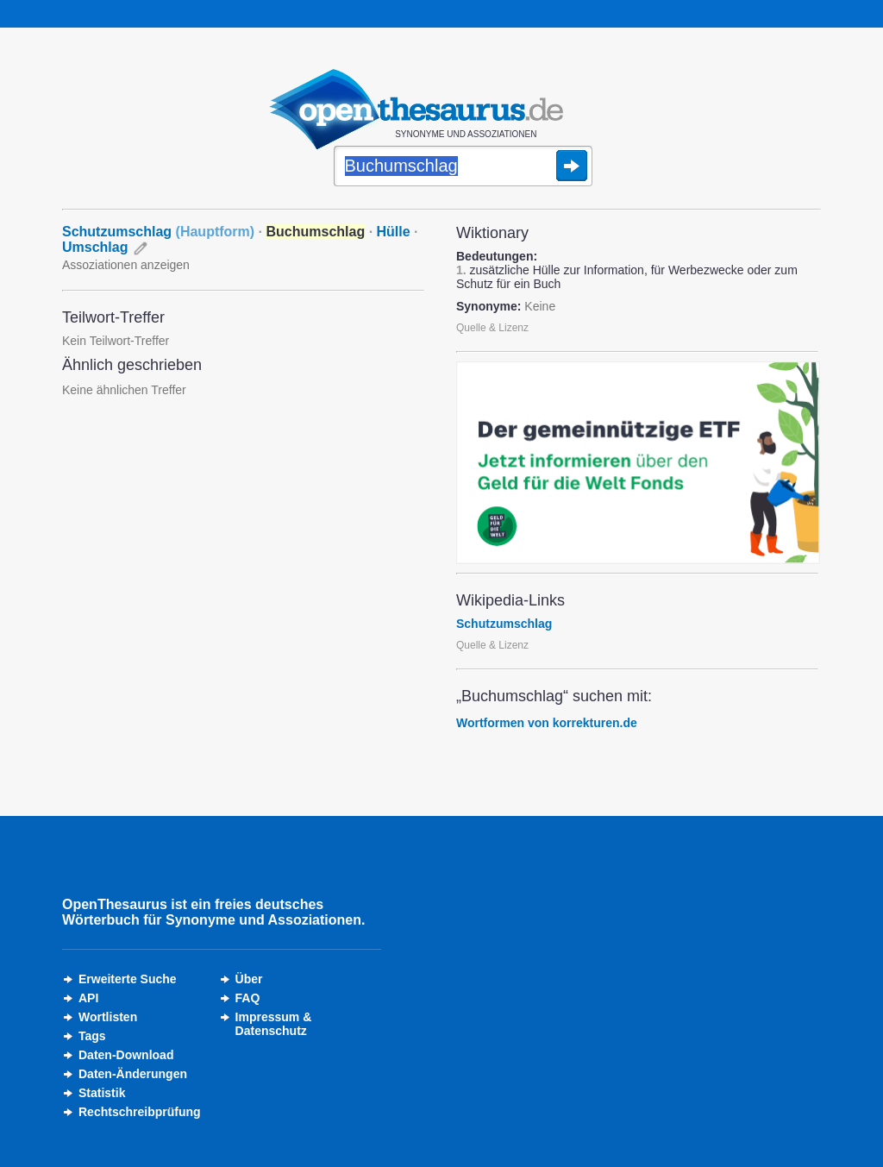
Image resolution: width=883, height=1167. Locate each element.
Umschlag (95, 247)
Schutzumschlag (158, 231)
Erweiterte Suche (127, 979)
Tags (92, 1036)
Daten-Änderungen (132, 1074)
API (88, 998)
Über (249, 979)
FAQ (247, 998)
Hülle (393, 231)
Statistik (101, 1093)
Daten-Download (125, 1055)
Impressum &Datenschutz (273, 1024)
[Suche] (463, 167)
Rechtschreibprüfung (139, 1112)
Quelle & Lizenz (492, 328)
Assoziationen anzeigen (126, 265)
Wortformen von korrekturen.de (546, 723)
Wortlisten (107, 1017)
